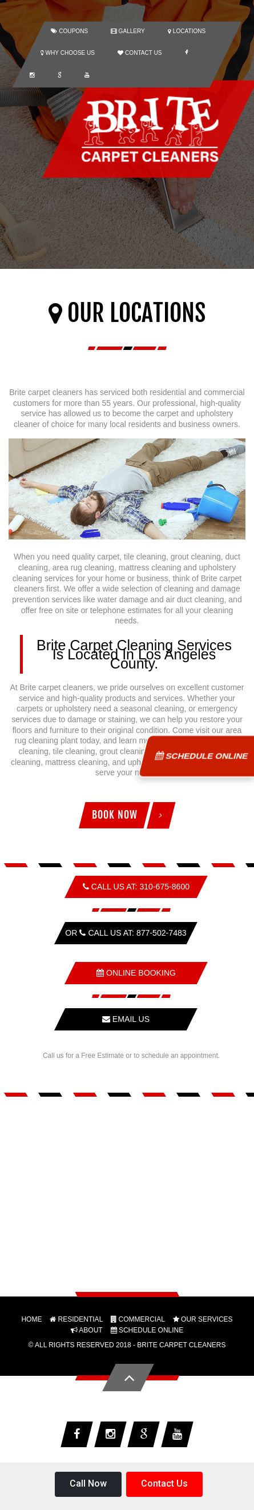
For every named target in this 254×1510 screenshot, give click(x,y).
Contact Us (164, 1483)
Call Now (88, 1483)
